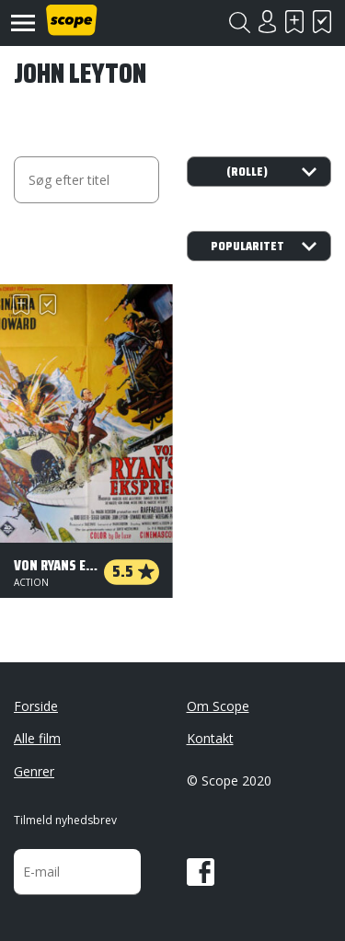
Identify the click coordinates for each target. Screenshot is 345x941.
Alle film (37, 738)
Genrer (34, 771)
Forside (36, 706)
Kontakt (210, 738)
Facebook (200, 872)
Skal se (294, 21)
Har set (322, 21)
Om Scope (218, 706)
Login (267, 21)
